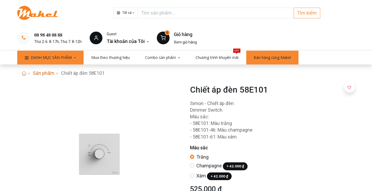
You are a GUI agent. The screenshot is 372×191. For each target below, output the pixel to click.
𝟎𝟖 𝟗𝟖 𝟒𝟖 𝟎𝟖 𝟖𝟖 (48, 35)
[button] (126, 13)
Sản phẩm (43, 73)
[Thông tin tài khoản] (128, 41)
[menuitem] (110, 57)
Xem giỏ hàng (185, 42)
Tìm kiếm (307, 13)
